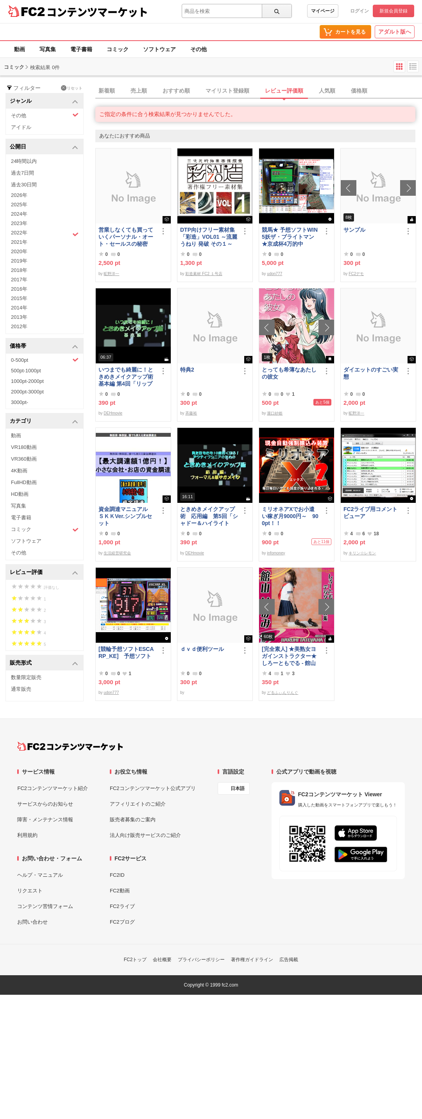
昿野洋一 (111, 274)
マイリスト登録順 (227, 91)
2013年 (19, 317)
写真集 (47, 49)
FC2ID (117, 875)
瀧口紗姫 (275, 413)
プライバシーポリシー (201, 959)
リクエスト (30, 891)
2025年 (19, 204)
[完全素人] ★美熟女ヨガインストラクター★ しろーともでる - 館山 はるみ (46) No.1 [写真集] (289, 656)
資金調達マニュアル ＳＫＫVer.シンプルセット (125, 516)
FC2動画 (120, 891)
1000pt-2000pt (27, 381)
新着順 (106, 91)
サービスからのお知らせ (45, 804)
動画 (19, 49)
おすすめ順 (176, 91)
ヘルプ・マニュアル (40, 875)
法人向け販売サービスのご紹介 (145, 835)
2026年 (19, 195)
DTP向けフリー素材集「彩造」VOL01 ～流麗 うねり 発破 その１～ (208, 237)
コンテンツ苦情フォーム (45, 906)
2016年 (19, 289)
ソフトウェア (159, 49)
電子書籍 (81, 49)
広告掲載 (288, 959)
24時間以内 (24, 161)
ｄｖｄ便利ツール (202, 649)
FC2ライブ (122, 906)
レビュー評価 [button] (44, 572)
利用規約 (27, 835)
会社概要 (162, 959)
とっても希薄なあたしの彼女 (289, 373)
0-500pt (45, 360)
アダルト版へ (394, 32)
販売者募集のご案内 (133, 819)
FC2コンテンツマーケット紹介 (52, 788)
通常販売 (21, 689)
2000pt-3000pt (27, 392)
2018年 (19, 270)
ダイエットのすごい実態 (370, 373)
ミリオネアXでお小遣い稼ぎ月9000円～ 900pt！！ (290, 516)
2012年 (19, 326)
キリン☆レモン (362, 553)
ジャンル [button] (44, 101)
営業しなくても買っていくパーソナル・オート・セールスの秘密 (125, 237)
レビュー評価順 (284, 91)
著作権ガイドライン (252, 959)
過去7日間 (22, 173)
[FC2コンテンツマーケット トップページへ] (70, 746)
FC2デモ (356, 274)
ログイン (359, 11)
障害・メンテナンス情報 (45, 819)
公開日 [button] (44, 147)
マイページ (322, 11)
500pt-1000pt (26, 371)
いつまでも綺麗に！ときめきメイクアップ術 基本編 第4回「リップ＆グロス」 (127, 376)
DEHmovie (113, 413)
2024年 (19, 214)
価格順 (359, 91)
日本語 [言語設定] (238, 788)
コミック (118, 49)
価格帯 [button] (44, 346)
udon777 (274, 274)
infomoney (276, 553)
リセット (71, 88)
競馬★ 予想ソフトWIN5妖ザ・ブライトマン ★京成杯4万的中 (290, 237)
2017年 (19, 279)
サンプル (354, 230)
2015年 (19, 298)
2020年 (19, 251)
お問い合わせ (32, 922)
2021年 (19, 242)
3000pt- (19, 402)
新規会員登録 (393, 11)
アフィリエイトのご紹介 (138, 804)
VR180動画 (24, 447)
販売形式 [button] (44, 663)
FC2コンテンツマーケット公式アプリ (153, 788)
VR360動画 (24, 459)
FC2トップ (135, 959)
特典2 (187, 369)
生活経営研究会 (117, 553)
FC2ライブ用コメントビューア (370, 512)
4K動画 (19, 471)
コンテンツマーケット (97, 11)
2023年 (19, 223)
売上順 (139, 91)
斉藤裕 (191, 413)
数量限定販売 (26, 677)
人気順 (327, 91)
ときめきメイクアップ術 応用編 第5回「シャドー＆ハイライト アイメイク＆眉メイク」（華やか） (209, 516)
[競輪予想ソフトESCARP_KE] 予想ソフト (126, 652)
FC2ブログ (122, 922)
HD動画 (20, 494)
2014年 (19, 308)
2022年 (45, 234)
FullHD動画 (24, 482)
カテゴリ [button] (44, 421)
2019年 (19, 261)
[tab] (258, 91)
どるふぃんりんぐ (282, 692)
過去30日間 (24, 185)
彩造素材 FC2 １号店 (203, 274)
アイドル (21, 127)
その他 (198, 49)
